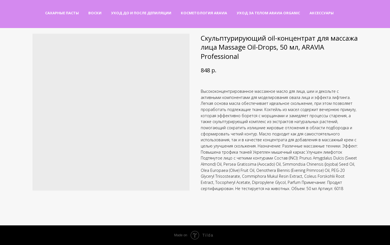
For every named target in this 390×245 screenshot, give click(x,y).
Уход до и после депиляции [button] (141, 12)
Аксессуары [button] (322, 12)
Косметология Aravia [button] (204, 12)
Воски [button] (94, 12)
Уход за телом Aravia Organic (268, 12)
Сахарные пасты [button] (62, 12)
